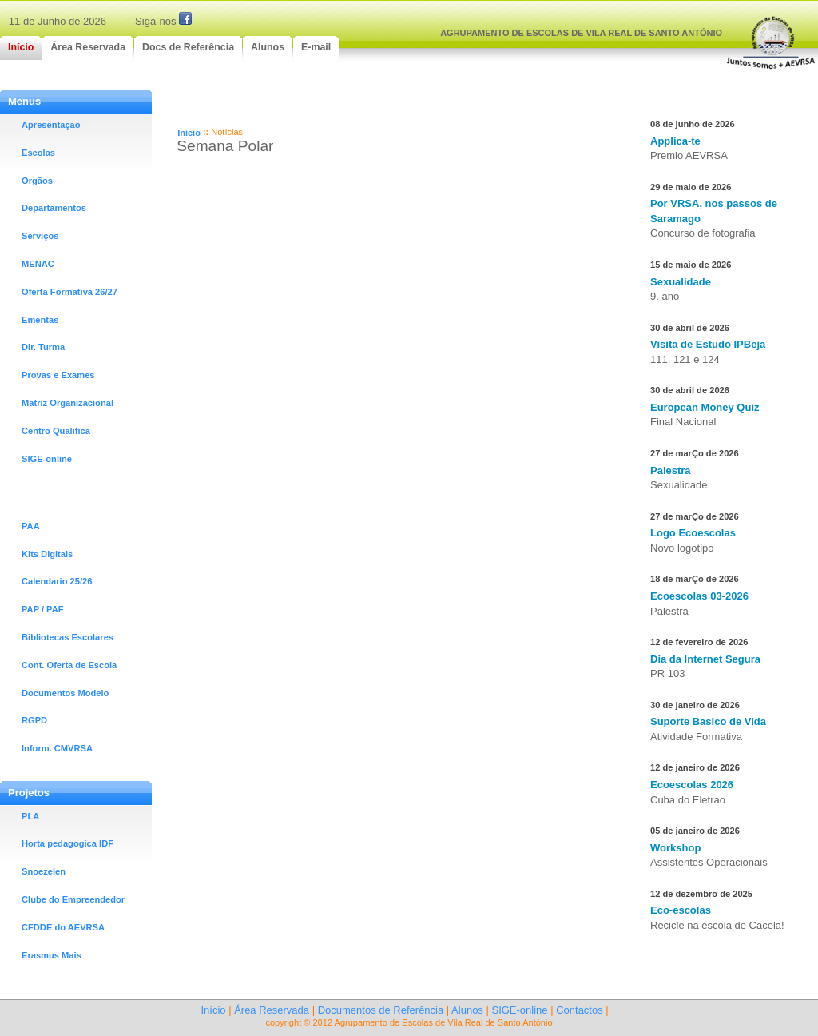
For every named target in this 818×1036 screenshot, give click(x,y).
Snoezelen (44, 871)
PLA (30, 816)
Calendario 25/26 (57, 581)
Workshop (675, 848)
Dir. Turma (43, 347)
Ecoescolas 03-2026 (699, 596)
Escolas (38, 152)
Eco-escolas (680, 910)
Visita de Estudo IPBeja (707, 344)
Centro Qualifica (56, 431)
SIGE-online (47, 459)
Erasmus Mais (51, 955)
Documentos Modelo (65, 693)
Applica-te (675, 141)
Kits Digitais (47, 554)
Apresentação (51, 125)
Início (189, 132)
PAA (31, 526)
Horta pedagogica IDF (67, 843)
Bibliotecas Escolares (67, 637)
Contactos (579, 1010)
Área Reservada (271, 1010)
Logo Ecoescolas (693, 533)
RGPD (34, 720)
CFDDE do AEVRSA (63, 927)
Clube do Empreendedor (73, 899)
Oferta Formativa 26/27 (69, 292)
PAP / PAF (43, 609)
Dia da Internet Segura (705, 659)
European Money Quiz (705, 407)
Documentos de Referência (381, 1010)
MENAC (38, 264)
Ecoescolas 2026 (691, 785)
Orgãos (37, 180)
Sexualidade (680, 282)
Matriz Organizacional (67, 403)
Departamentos (54, 208)
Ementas (40, 320)
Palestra (670, 470)
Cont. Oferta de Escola (69, 665)
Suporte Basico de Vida (708, 721)
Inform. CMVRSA (57, 748)
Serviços (40, 236)
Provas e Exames (58, 375)
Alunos (467, 1010)
